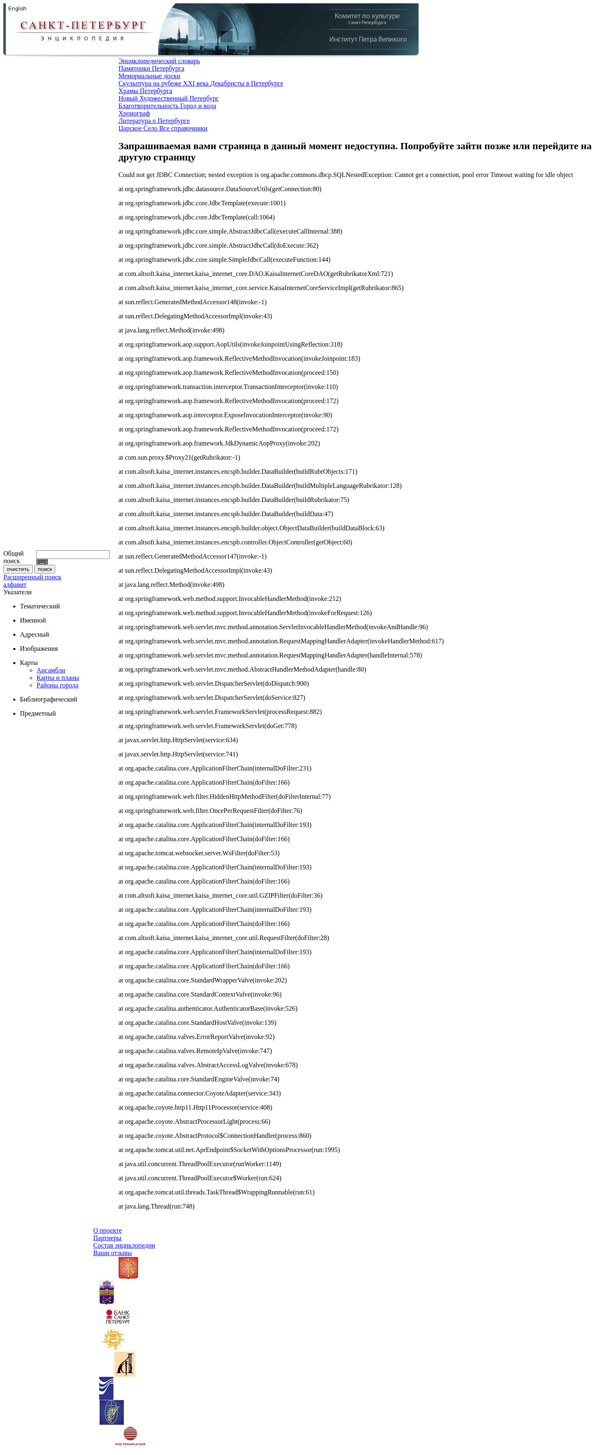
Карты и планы (58, 677)
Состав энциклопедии (124, 1245)
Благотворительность (149, 105)
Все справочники (183, 128)
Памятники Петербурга (151, 68)
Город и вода (198, 105)
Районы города (57, 685)
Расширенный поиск (32, 577)
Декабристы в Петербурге (246, 83)
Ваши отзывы (112, 1252)
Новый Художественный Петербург (168, 98)
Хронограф (134, 113)
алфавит (15, 584)
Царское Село (138, 128)
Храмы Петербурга (145, 90)
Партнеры (107, 1237)
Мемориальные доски (149, 75)
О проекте (107, 1230)
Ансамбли (51, 670)
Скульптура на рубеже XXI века (164, 83)
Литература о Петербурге (154, 120)
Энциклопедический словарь (159, 60)
